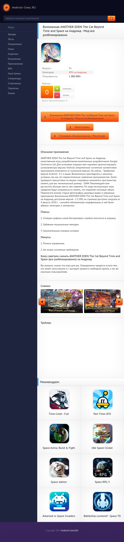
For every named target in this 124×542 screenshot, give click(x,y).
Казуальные (14, 58)
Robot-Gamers (82, 127)
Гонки (11, 49)
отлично (62, 89)
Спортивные (14, 83)
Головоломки (15, 44)
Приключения (15, 63)
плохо (61, 95)
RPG (10, 68)
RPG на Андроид (78, 72)
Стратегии (13, 88)
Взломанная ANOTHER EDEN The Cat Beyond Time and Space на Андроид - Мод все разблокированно (82, 117)
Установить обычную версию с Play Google (82, 136)
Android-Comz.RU (69, 530)
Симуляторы (14, 78)
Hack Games (14, 73)
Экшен (11, 93)
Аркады (12, 34)
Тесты (11, 39)
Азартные (13, 53)
